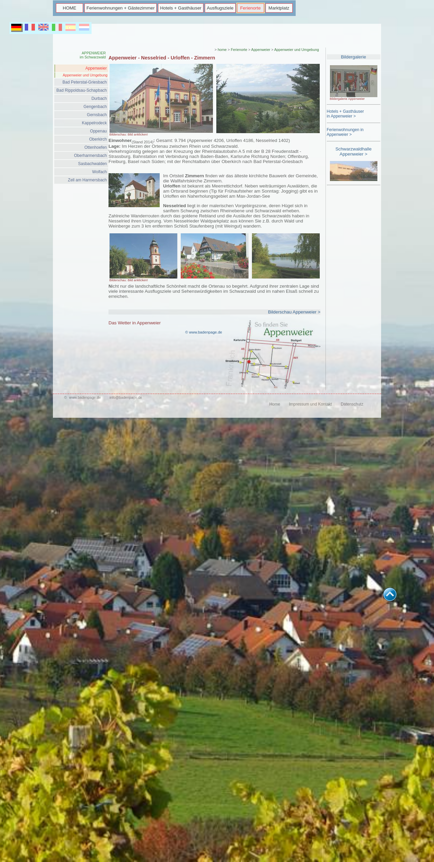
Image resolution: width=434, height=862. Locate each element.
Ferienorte (250, 8)
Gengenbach (95, 106)
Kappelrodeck (94, 123)
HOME (69, 8)
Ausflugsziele (220, 8)
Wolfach (99, 171)
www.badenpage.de (85, 397)
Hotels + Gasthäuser (180, 8)
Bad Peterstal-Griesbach (84, 82)
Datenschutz (352, 404)
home (222, 50)
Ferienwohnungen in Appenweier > (345, 132)
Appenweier (96, 68)
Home (274, 404)
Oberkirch (98, 139)
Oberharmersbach (90, 155)
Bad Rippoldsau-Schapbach (81, 90)
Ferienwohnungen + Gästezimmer (120, 8)
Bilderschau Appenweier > (294, 312)
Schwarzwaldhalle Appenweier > (353, 151)
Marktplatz (279, 8)
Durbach (99, 98)
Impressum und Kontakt (310, 404)
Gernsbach (97, 114)
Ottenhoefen (95, 147)
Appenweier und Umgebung (85, 75)
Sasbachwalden (92, 163)
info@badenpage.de (126, 397)
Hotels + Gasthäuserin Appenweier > (345, 114)
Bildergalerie (353, 56)
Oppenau (98, 131)
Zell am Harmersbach (87, 180)
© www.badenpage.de (203, 332)
